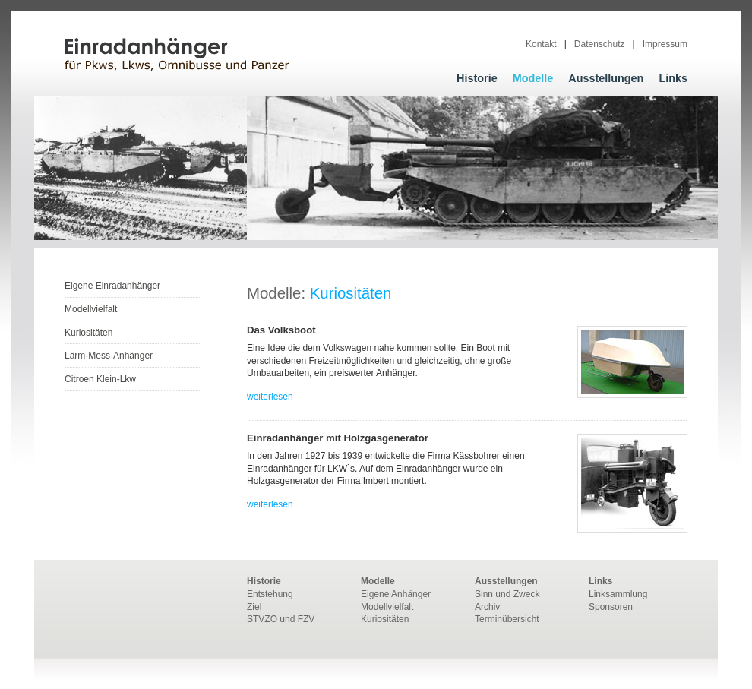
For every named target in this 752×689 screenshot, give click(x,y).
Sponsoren (611, 607)
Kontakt (541, 44)
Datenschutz (599, 44)
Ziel (254, 607)
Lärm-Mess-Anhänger (109, 355)
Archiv (487, 607)
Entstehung (270, 594)
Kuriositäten (88, 332)
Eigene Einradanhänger (112, 285)
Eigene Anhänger (396, 594)
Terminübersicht (507, 619)
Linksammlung (618, 594)
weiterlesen (270, 396)
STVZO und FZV (280, 619)
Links (673, 78)
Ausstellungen (605, 78)
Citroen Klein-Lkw (100, 379)
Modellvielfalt (91, 309)
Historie (477, 78)
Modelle (533, 78)
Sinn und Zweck (507, 594)
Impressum (665, 44)
